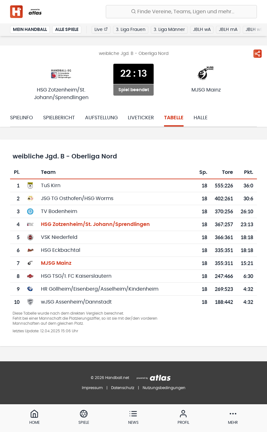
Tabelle (174, 117)
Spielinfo (21, 117)
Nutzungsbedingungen (164, 388)
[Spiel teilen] (257, 54)
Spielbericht (59, 117)
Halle (200, 117)
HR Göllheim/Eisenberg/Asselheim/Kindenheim (99, 289)
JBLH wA (202, 29)
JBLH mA (228, 29)
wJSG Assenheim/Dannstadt (76, 302)
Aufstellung (101, 117)
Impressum (92, 388)
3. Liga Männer (169, 29)
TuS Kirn (50, 185)
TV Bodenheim (59, 211)
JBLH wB (254, 29)
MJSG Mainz (56, 263)
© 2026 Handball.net (110, 378)
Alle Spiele (66, 29)
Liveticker (141, 117)
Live (101, 29)
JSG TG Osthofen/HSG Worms (77, 198)
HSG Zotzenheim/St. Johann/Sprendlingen (95, 224)
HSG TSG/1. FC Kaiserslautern (76, 276)
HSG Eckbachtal (60, 250)
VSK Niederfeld (59, 237)
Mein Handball (30, 29)
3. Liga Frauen (130, 29)
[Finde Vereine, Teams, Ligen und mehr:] (181, 11)
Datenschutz (122, 388)
